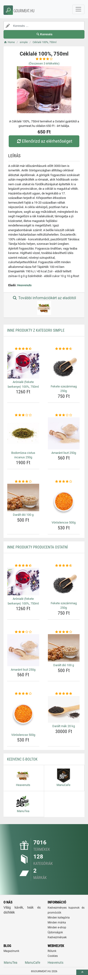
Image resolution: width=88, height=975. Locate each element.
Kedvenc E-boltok (22, 759)
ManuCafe (32, 962)
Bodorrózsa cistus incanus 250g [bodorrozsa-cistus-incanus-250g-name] (23, 455)
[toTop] (82, 972)
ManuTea (10, 962)
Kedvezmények (57, 937)
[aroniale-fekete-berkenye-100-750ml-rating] (23, 348)
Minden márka (57, 922)
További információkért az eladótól (44, 305)
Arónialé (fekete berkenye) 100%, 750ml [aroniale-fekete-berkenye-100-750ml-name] (23, 384)
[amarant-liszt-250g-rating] (64, 415)
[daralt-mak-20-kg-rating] (64, 693)
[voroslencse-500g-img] (64, 501)
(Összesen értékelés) (44, 63)
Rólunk (52, 951)
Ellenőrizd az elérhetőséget (44, 141)
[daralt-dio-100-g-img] (23, 497)
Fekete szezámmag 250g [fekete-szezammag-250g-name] (64, 389)
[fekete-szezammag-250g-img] (64, 367)
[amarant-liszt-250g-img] (64, 433)
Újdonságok (55, 932)
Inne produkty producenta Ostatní (37, 547)
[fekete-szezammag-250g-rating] (64, 348)
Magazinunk (11, 951)
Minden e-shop (57, 927)
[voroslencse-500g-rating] (64, 481)
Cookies (53, 956)
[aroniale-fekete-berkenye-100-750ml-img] (23, 365)
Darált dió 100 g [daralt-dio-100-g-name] (23, 514)
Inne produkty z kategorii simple (36, 330)
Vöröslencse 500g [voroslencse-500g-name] (64, 522)
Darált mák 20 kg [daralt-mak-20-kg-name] (63, 726)
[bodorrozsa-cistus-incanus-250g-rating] (23, 415)
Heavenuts (24, 285)
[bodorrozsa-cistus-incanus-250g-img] (23, 433)
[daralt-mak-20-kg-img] (64, 709)
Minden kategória (59, 917)
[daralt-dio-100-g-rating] (23, 481)
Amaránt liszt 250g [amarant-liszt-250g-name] (63, 453)
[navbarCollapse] (78, 9)
